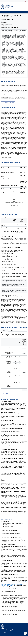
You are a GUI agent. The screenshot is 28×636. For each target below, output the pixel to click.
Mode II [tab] (12, 330)
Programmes (4, 12)
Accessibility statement (6, 632)
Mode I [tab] (4, 330)
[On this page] (25, 633)
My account (23, 12)
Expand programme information (8, 102)
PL (26, 1)
